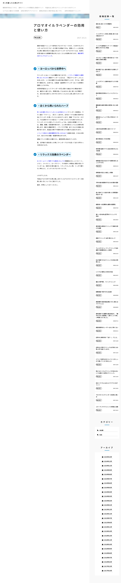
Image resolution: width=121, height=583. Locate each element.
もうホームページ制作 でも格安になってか (51, 161)
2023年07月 (108, 518)
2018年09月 (108, 549)
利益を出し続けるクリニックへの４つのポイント (60, 8)
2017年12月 (108, 566)
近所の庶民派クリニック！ (73, 11)
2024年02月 (108, 501)
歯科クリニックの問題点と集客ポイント (31, 8)
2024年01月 (108, 505)
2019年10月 (108, 531)
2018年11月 (108, 540)
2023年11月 (108, 514)
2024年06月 (108, 483)
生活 (100, 435)
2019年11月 (108, 527)
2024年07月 (108, 479)
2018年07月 (108, 558)
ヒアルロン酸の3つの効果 (11, 11)
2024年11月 (108, 466)
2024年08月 (108, 474)
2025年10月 (108, 457)
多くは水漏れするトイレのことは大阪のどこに (52, 112)
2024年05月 (108, 487)
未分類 (38, 37)
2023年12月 (108, 509)
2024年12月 (108, 461)
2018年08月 (108, 553)
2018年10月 (108, 544)
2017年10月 (108, 571)
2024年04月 (108, 492)
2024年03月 (108, 496)
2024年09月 (108, 470)
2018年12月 (108, 536)
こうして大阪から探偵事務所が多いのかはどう (52, 133)
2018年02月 (108, 562)
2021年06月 (108, 522)
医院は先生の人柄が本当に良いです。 (51, 11)
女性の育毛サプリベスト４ (29, 11)
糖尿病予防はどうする (10, 8)
